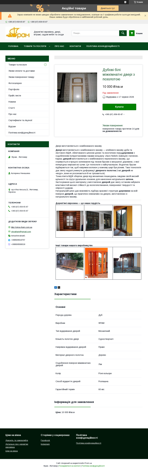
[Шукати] (123, 33)
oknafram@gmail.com (21, 231)
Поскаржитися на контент (69, 466)
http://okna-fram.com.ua (21, 227)
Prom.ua (88, 463)
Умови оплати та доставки (21, 71)
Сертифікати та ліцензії (20, 120)
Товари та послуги (35, 46)
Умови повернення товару (21, 77)
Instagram (45, 444)
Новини (12, 102)
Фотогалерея (15, 83)
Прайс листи (14, 95)
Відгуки (12, 126)
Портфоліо (13, 89)
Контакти (75, 46)
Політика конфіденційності (103, 46)
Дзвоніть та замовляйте (16, 440)
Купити (119, 107)
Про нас (59, 46)
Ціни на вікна (11, 451)
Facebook (45, 440)
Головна (13, 46)
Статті (11, 108)
